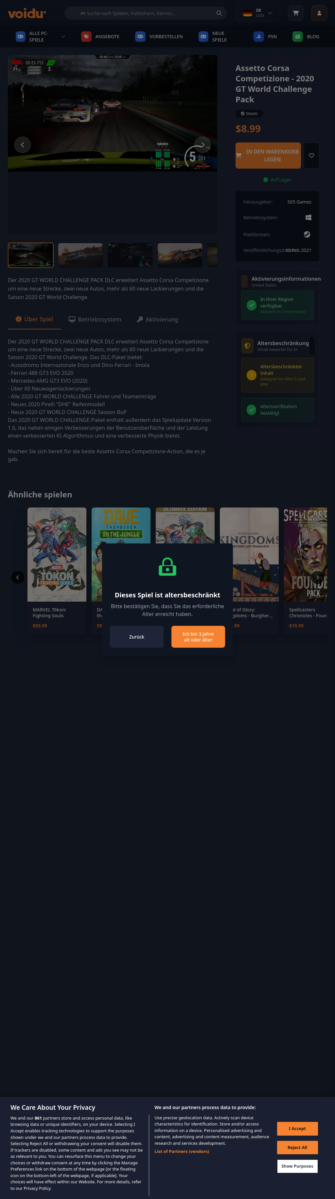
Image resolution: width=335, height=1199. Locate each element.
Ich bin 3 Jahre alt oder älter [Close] (198, 637)
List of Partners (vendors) (181, 1159)
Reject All (297, 1156)
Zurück (136, 637)
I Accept (297, 1137)
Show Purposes (297, 1174)
